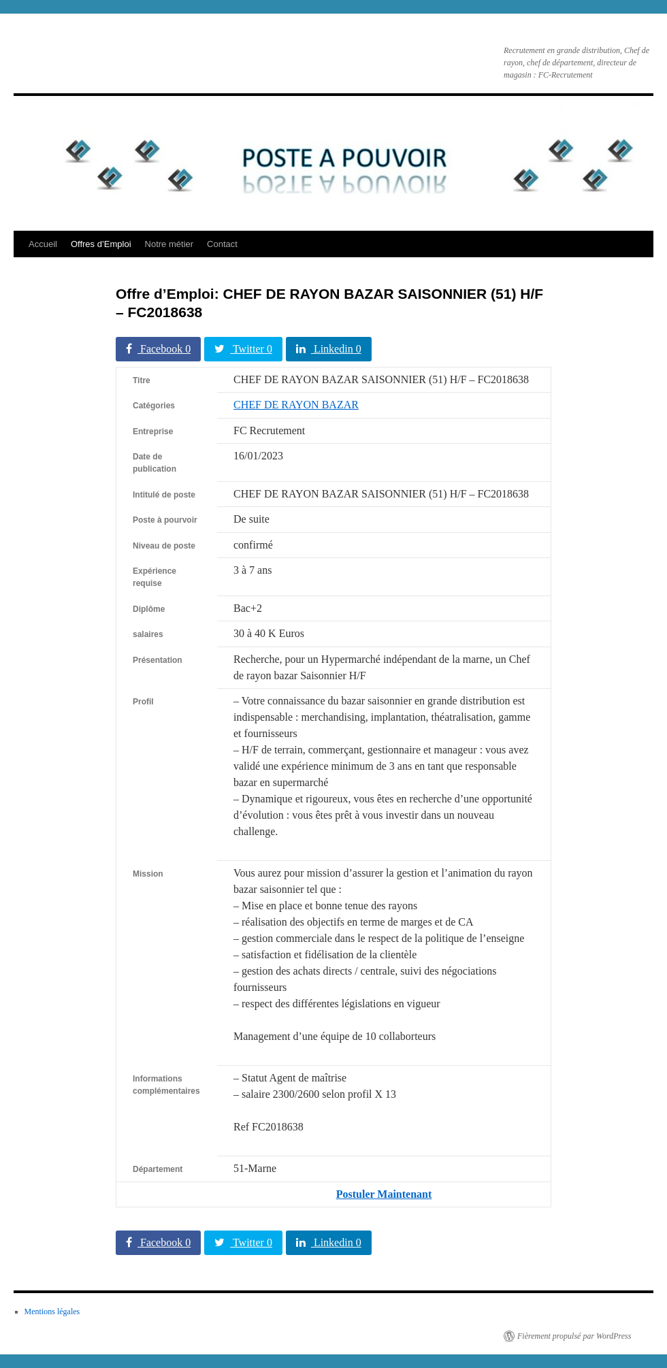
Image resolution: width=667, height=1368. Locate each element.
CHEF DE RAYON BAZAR (296, 404)
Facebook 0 (158, 349)
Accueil (43, 244)
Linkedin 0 (328, 349)
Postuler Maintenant (384, 1194)
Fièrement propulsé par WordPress (574, 1336)
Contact (222, 244)
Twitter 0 (243, 349)
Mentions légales (52, 1311)
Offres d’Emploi (101, 244)
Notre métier (169, 244)
